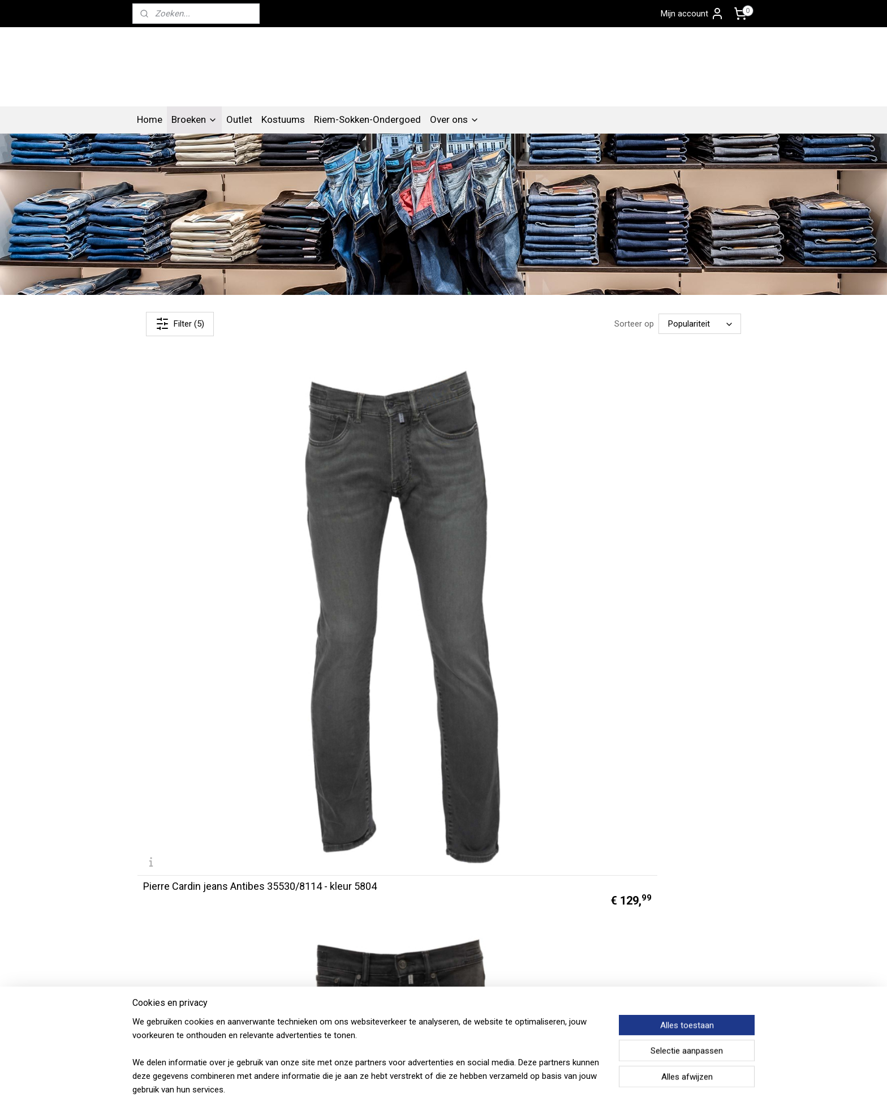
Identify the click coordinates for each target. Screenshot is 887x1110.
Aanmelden (541, 975)
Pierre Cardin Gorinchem (686, 909)
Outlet (239, 130)
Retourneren (285, 988)
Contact (152, 934)
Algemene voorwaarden (306, 947)
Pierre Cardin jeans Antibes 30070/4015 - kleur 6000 (515, 518)
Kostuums (283, 130)
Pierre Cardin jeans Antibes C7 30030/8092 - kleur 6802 (672, 518)
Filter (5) (180, 335)
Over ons (454, 130)
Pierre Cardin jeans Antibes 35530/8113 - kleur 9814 (359, 518)
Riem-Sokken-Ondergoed (367, 130)
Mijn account (692, 13)
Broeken (194, 130)
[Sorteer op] (699, 335)
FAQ (269, 961)
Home (149, 130)
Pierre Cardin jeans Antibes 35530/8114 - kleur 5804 (204, 518)
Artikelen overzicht (296, 934)
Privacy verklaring (169, 961)
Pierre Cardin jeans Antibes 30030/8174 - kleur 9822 (204, 713)
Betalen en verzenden (302, 975)
